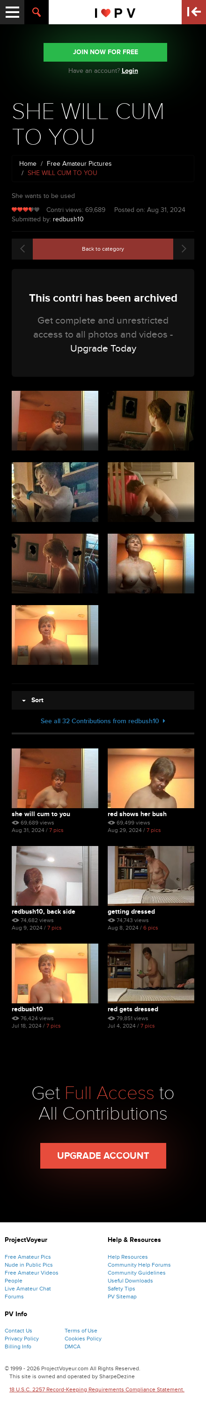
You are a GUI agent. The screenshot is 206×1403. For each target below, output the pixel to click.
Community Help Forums (139, 1265)
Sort (33, 700)
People (13, 1280)
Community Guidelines (137, 1272)
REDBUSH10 (27, 1009)
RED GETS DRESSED (133, 1009)
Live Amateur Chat (28, 1288)
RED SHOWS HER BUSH (137, 814)
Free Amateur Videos (32, 1272)
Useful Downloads (130, 1280)
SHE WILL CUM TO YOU (41, 814)
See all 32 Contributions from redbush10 (103, 721)
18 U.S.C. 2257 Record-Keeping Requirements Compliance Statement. (96, 1389)
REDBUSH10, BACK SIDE (43, 911)
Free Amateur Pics (28, 1257)
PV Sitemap (122, 1296)
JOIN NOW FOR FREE (105, 52)
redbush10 (68, 219)
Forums (14, 1296)
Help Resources (128, 1257)
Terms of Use (81, 1330)
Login (130, 71)
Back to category (103, 249)
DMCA (73, 1346)
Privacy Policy (22, 1338)
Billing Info (18, 1346)
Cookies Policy (83, 1338)
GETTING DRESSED (131, 911)
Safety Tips (121, 1288)
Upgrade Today (103, 348)
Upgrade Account (103, 1156)
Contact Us (18, 1330)
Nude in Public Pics (29, 1265)
